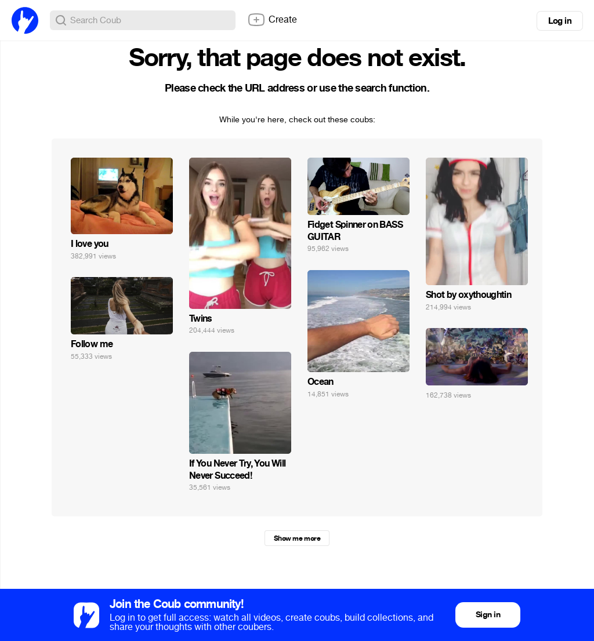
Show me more (297, 538)
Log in (559, 21)
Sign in (488, 614)
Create (272, 19)
